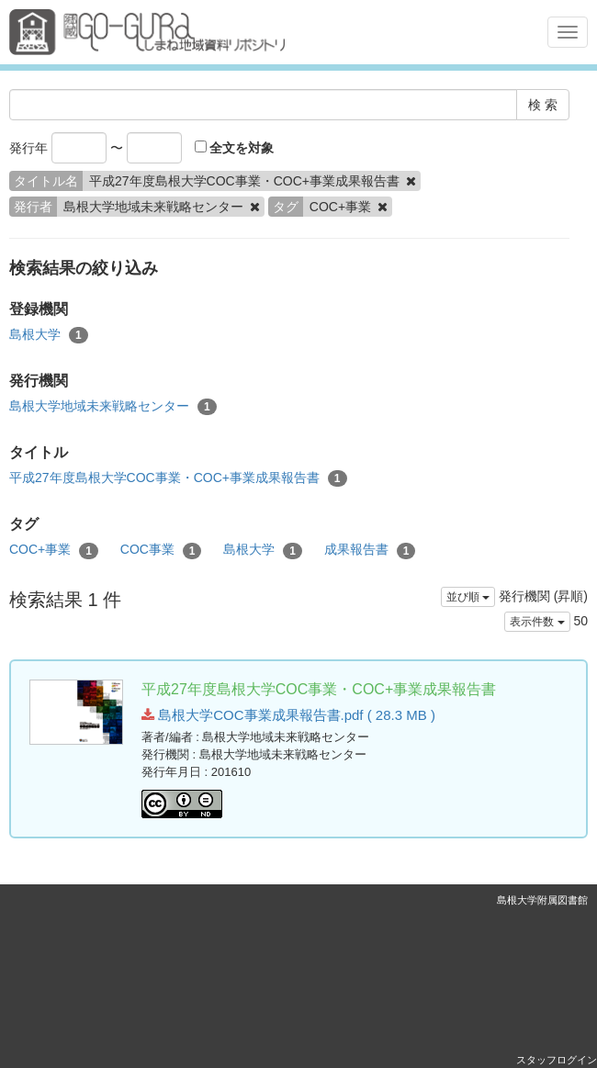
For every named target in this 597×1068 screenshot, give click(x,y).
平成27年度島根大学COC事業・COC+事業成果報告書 (178, 478)
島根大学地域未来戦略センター (113, 407)
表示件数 (537, 621)
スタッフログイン (556, 1059)
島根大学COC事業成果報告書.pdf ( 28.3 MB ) (288, 715)
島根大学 (48, 335)
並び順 (468, 596)
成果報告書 (370, 550)
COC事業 (161, 550)
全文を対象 (235, 148)
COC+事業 (53, 550)
